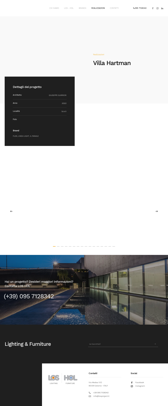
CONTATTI (114, 8)
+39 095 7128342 (101, 393)
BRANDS (82, 8)
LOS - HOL (69, 8)
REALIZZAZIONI (98, 8)
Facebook (139, 382)
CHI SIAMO (54, 8)
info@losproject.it (101, 396)
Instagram (140, 386)
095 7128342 (140, 8)
